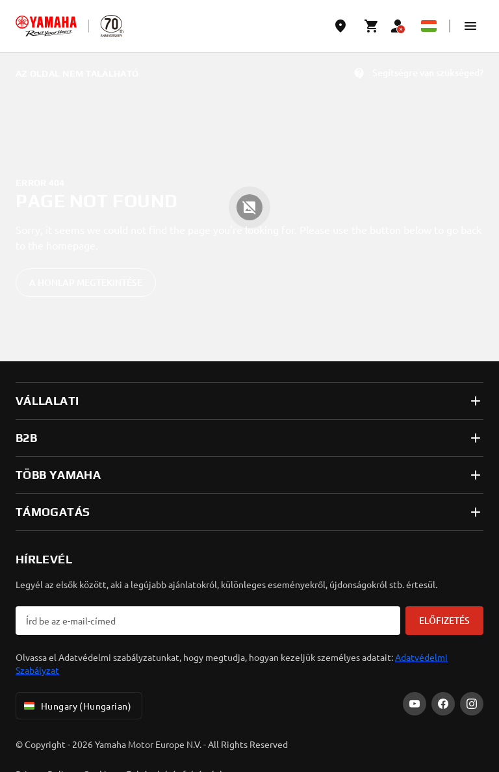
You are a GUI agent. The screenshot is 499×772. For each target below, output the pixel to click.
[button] (470, 26)
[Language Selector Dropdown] (429, 26)
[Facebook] (443, 703)
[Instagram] (471, 703)
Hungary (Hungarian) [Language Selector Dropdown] (76, 706)
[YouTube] (414, 703)
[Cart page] (371, 26)
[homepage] (46, 26)
